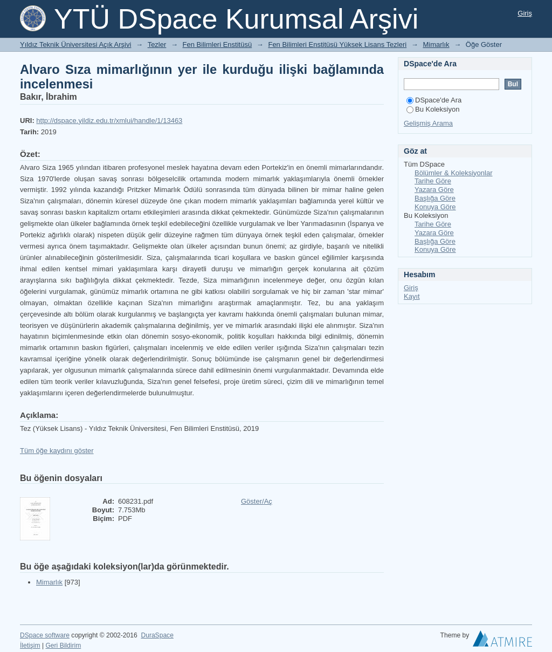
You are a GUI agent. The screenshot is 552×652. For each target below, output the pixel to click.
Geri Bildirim (63, 645)
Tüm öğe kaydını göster (57, 451)
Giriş (525, 13)
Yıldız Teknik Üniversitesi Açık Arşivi (75, 44)
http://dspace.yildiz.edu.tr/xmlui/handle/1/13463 (109, 120)
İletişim (30, 645)
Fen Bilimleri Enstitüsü (217, 44)
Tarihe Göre (433, 181)
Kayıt (412, 296)
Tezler (157, 44)
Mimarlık (436, 44)
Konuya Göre (435, 207)
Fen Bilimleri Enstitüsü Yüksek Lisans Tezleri (337, 44)
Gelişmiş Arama (428, 123)
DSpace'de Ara (433, 100)
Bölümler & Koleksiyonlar (454, 173)
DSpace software (45, 635)
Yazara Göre (434, 190)
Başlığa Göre (435, 198)
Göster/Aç (256, 501)
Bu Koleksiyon (432, 109)
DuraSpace (157, 635)
